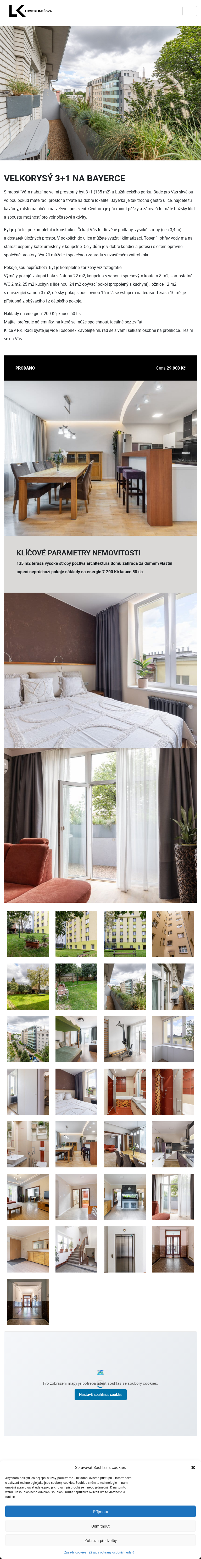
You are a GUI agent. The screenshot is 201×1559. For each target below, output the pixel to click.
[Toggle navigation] (189, 11)
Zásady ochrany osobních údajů (111, 1552)
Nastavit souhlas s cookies (100, 1394)
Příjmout (100, 1511)
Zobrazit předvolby (101, 1540)
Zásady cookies (75, 1552)
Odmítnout (100, 1526)
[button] (193, 1467)
